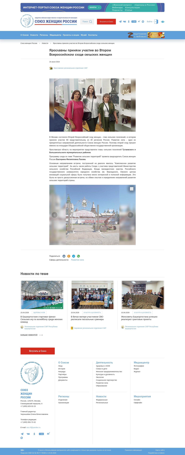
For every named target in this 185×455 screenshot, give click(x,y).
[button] (54, 215)
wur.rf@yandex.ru (33, 427)
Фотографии (139, 366)
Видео (136, 369)
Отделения (62, 400)
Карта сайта (160, 450)
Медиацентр (55, 35)
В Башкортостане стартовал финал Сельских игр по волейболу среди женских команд (42, 319)
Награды (61, 372)
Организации (63, 403)
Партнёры (62, 374)
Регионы (44, 35)
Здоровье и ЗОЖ (39, 312)
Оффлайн (138, 403)
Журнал (137, 372)
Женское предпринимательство (109, 372)
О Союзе (25, 35)
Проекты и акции (71, 35)
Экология (100, 377)
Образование (101, 386)
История (61, 369)
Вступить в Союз (106, 21)
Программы (63, 377)
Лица (60, 366)
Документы (62, 380)
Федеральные (101, 400)
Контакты (92, 35)
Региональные (102, 403)
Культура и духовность (92, 312)
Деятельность (104, 362)
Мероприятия (142, 396)
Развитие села (77, 260)
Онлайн (137, 400)
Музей (84, 35)
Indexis (161, 453)
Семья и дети (101, 369)
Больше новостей (32, 335)
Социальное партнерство (106, 380)
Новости (34, 35)
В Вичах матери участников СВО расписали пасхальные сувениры (87, 318)
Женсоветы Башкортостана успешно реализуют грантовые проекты (139, 318)
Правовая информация (133, 450)
